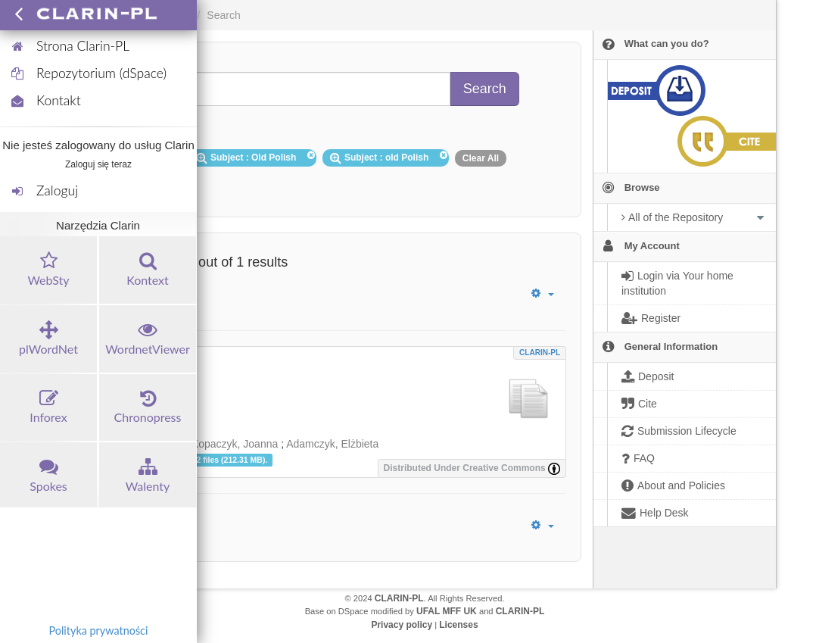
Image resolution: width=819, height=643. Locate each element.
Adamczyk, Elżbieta (332, 444)
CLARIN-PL (539, 352)
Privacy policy (401, 625)
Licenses (458, 625)
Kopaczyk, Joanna (235, 444)
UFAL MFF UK (446, 611)
